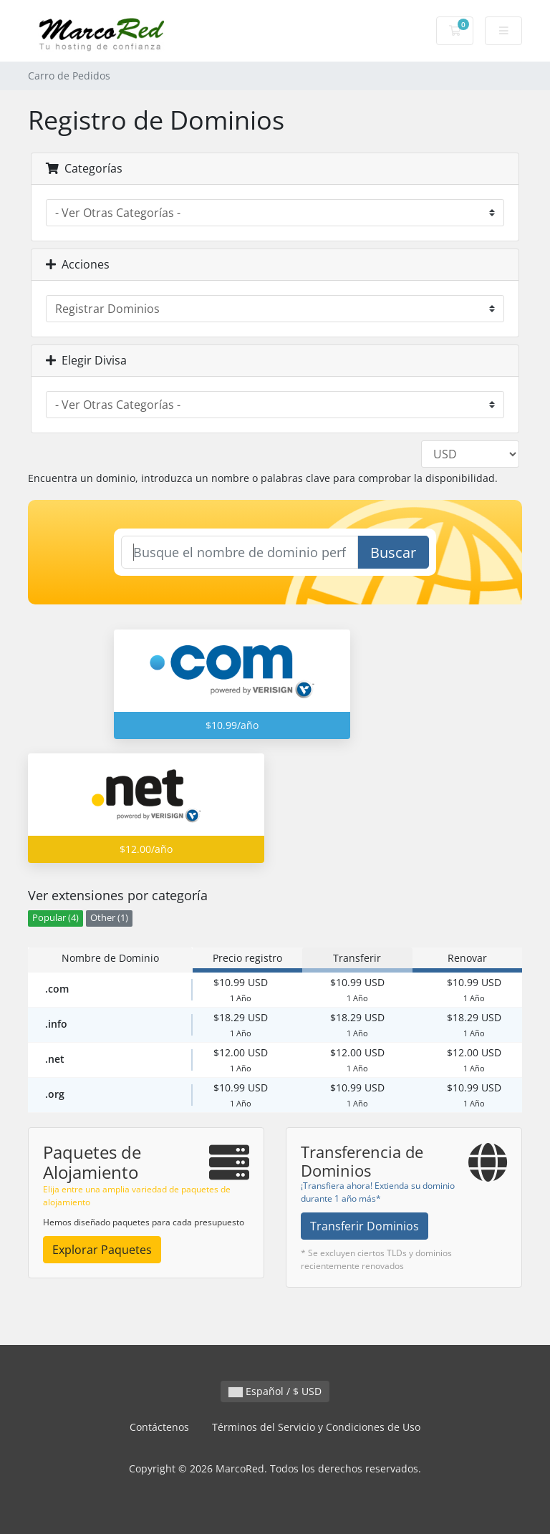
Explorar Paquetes (102, 1250)
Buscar (393, 552)
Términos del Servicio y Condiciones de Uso (316, 1427)
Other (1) (109, 918)
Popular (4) (55, 918)
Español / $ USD (275, 1391)
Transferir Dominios (364, 1226)
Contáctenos (159, 1427)
